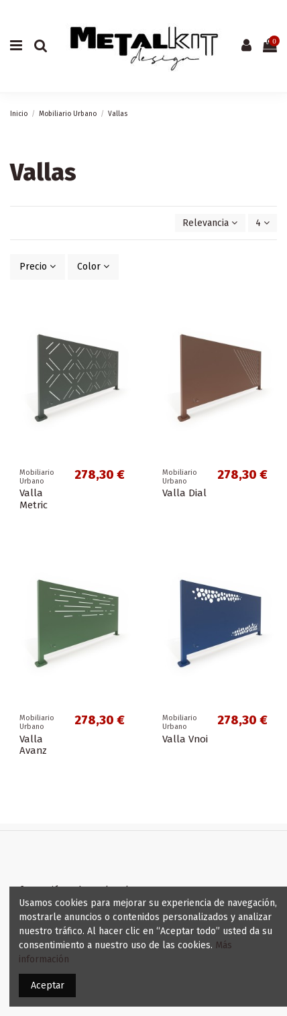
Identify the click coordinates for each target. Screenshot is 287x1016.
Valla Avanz (33, 745)
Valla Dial (184, 493)
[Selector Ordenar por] (210, 223)
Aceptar (47, 985)
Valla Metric (33, 499)
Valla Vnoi (185, 739)
